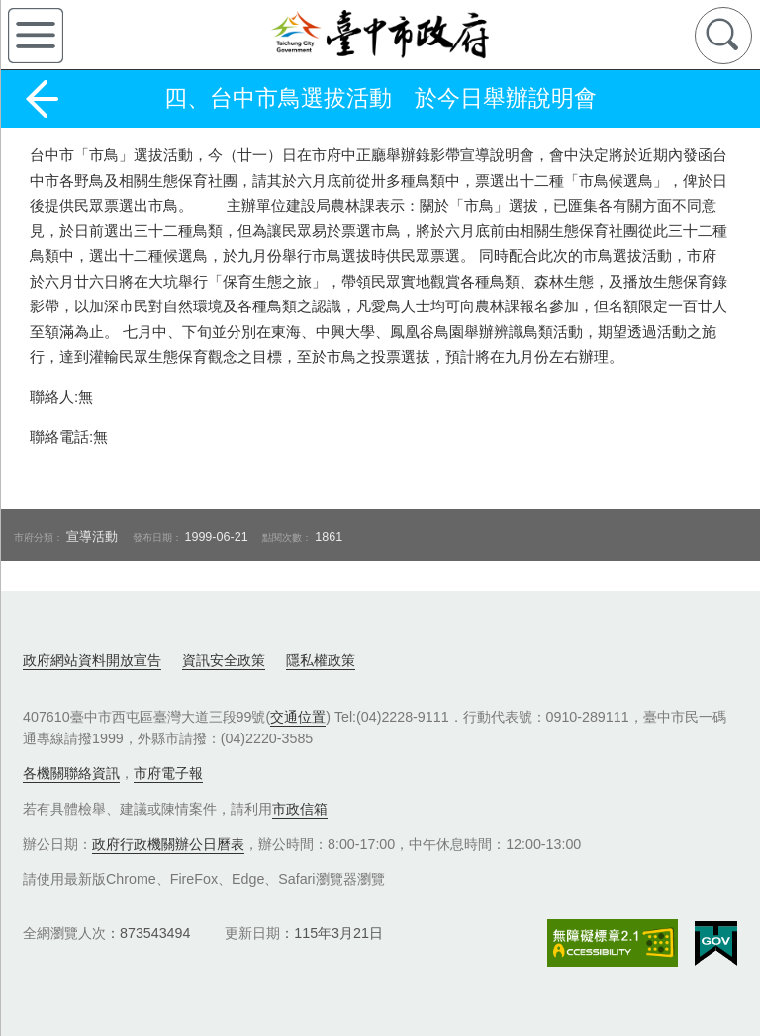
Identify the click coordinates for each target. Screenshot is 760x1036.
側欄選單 (35, 35)
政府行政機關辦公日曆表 (168, 844)
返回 (41, 99)
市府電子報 (168, 773)
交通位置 (298, 717)
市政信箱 (300, 809)
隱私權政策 (320, 660)
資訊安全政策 (223, 660)
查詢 (723, 35)
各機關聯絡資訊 (71, 773)
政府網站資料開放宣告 (92, 660)
